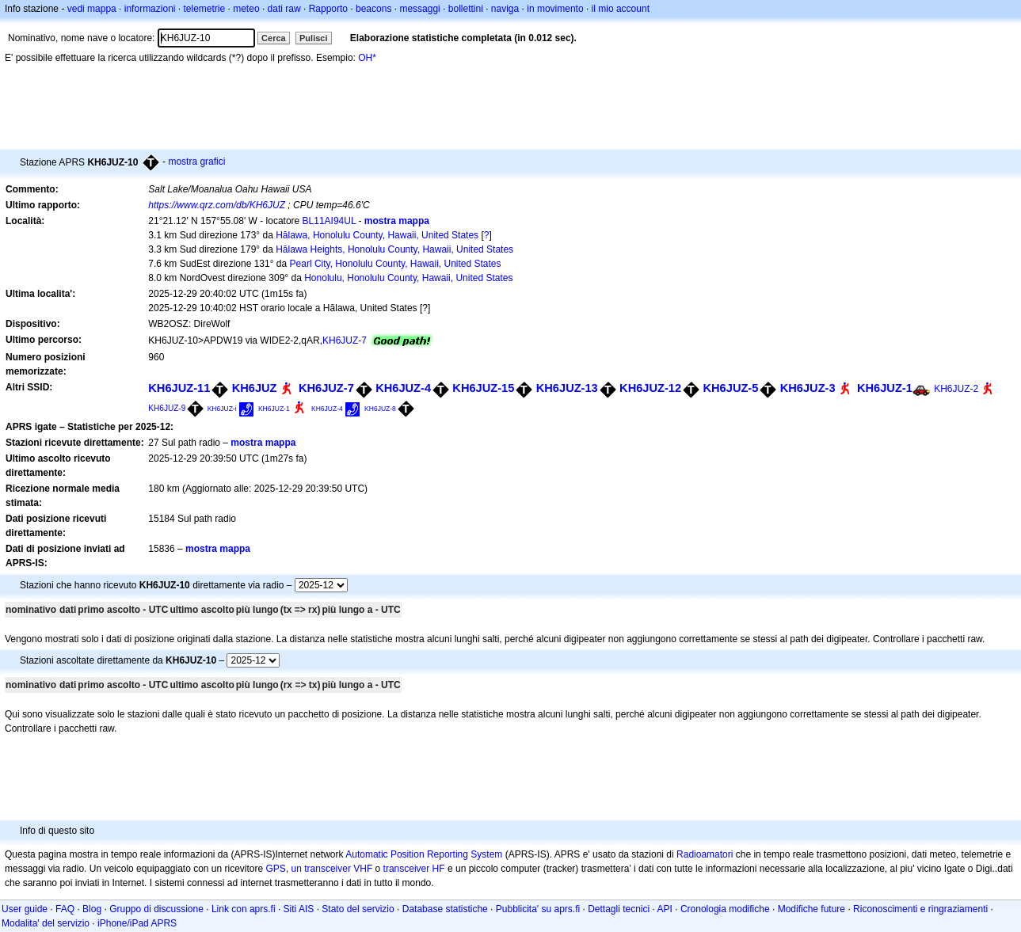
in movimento (555, 8)
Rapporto (328, 8)
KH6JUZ (254, 388)
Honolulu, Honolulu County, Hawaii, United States (408, 277)
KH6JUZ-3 (808, 388)
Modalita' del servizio (46, 923)
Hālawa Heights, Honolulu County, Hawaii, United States (394, 249)
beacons (373, 8)
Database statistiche (445, 909)
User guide (25, 909)
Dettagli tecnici (619, 909)
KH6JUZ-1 (884, 388)
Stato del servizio (358, 909)
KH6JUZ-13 (567, 388)
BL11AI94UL (329, 220)
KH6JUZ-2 (956, 388)
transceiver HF (414, 868)
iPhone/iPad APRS (137, 923)
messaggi (419, 8)
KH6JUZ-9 (166, 408)
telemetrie (205, 8)
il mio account (621, 8)
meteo (246, 8)
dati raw (284, 8)
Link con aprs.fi (243, 909)
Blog (91, 909)
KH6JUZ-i (222, 409)
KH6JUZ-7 (344, 340)
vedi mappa (91, 8)
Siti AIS (299, 909)
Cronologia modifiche (725, 909)
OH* (367, 57)
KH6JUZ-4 (403, 388)
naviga (505, 8)
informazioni (150, 8)
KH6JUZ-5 (730, 388)
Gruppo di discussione (156, 909)
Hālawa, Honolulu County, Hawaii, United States (377, 235)
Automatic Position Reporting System (423, 854)
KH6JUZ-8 (380, 409)
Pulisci (313, 38)
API (664, 909)
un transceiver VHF (332, 868)
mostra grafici (196, 161)
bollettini (465, 8)
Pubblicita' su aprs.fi (538, 909)
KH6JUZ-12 (650, 388)
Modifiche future (811, 909)
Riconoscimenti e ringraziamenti (920, 909)
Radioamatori (704, 854)
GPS (276, 868)
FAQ (64, 909)
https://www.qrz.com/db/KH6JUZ (216, 205)
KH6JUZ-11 (179, 388)
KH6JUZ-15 (483, 388)
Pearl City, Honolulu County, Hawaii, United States (395, 263)
